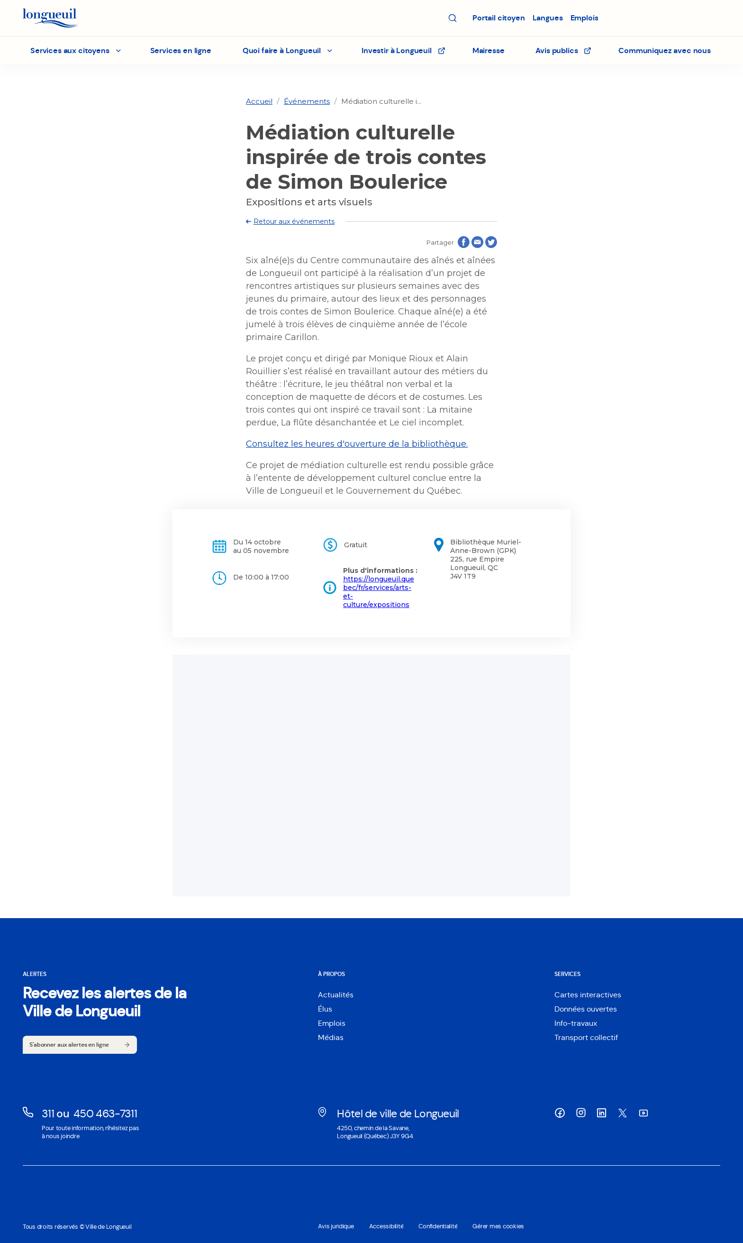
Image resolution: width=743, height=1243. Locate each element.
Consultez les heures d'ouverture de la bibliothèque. (357, 444)
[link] (259, 101)
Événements (307, 101)
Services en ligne (180, 50)
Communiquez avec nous (664, 50)
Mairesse (488, 50)
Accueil (259, 101)
